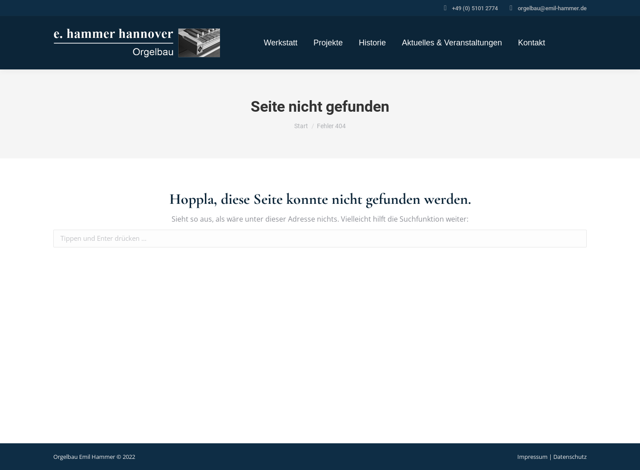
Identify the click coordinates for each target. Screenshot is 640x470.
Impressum (532, 457)
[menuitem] (281, 42)
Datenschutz (570, 457)
